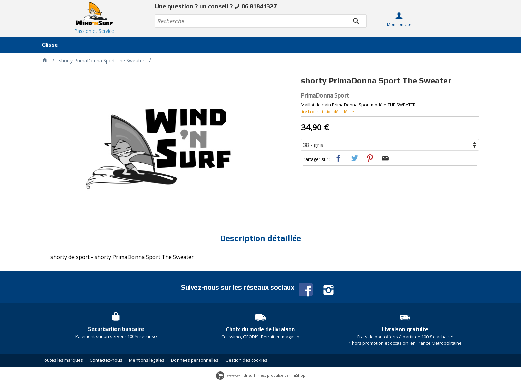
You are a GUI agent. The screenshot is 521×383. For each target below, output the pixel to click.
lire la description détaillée (328, 111)
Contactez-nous (106, 360)
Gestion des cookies (246, 360)
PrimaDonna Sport (325, 95)
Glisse (50, 45)
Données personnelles (194, 360)
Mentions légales (146, 360)
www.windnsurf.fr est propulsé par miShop (260, 375)
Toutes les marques (62, 360)
